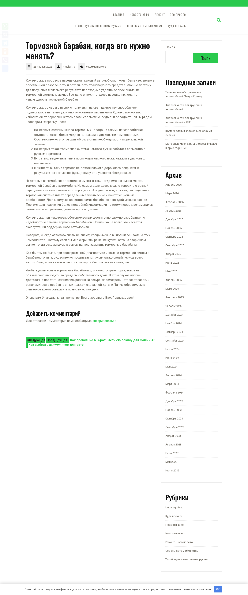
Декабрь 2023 (174, 401)
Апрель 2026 (173, 184)
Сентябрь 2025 (174, 245)
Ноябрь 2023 (173, 409)
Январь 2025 (173, 306)
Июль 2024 (172, 349)
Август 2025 (173, 254)
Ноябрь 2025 (173, 228)
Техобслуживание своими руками (98, 26)
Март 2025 (172, 288)
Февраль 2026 (174, 202)
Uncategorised (174, 507)
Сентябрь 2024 (174, 340)
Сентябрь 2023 (174, 427)
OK (218, 589)
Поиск (170, 47)
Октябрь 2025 (174, 236)
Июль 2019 (172, 470)
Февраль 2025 (174, 297)
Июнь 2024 (172, 357)
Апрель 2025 (173, 280)
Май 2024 (171, 366)
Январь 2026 (173, 210)
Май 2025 (171, 271)
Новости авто (139, 15)
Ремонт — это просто (170, 15)
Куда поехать (177, 26)
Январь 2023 (173, 444)
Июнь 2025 (172, 262)
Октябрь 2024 (174, 332)
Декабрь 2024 (174, 314)
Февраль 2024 (174, 392)
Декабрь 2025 (174, 219)
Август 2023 (173, 435)
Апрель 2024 (173, 375)
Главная (118, 15)
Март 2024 (172, 383)
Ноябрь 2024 (173, 323)
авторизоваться (104, 321)
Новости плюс (174, 533)
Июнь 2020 (172, 453)
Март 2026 (172, 193)
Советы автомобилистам (144, 26)
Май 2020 (171, 461)
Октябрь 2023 (174, 418)
